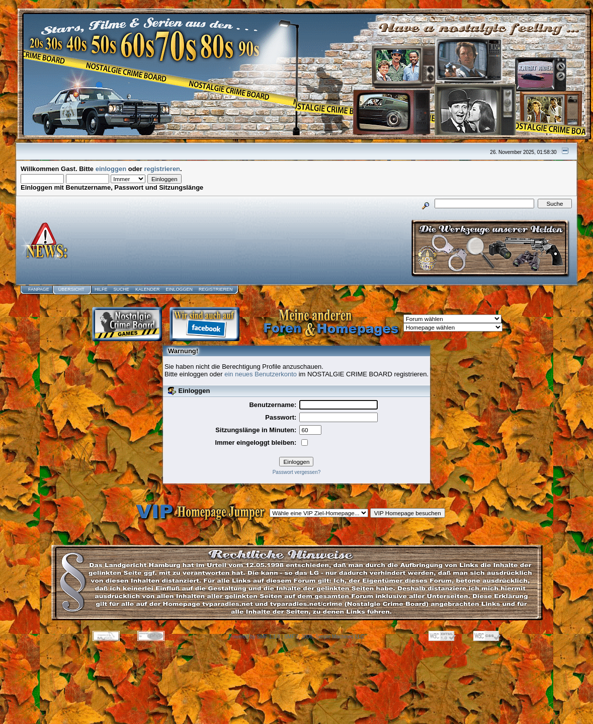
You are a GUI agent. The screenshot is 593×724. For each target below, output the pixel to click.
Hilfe (101, 289)
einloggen (111, 169)
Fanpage (38, 289)
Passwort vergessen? (297, 472)
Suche (121, 289)
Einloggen (179, 289)
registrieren (162, 169)
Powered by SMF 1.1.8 (254, 636)
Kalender (147, 289)
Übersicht (71, 289)
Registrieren (216, 289)
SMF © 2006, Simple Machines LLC (324, 636)
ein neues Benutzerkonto (260, 374)
